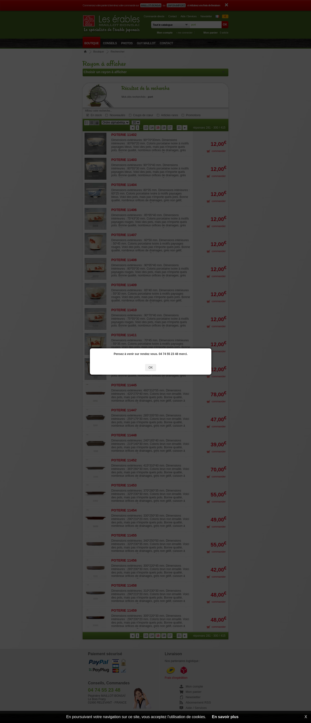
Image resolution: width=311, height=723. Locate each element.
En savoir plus (225, 717)
